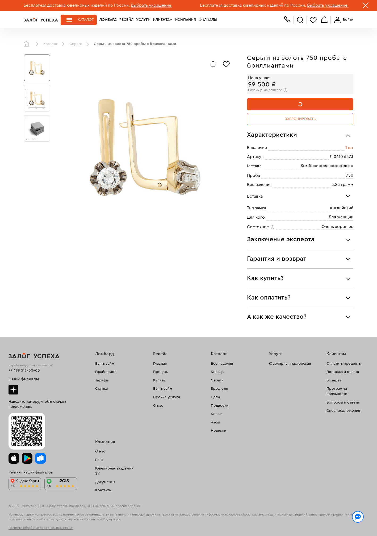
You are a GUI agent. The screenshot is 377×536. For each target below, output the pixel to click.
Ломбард (108, 20)
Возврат (333, 380)
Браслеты (219, 388)
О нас (158, 406)
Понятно (331, 523)
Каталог (86, 20)
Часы (215, 422)
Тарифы (102, 380)
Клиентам (163, 20)
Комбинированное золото (327, 166)
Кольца (217, 372)
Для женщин (341, 217)
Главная (28, 44)
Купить (159, 380)
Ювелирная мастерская (290, 363)
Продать (160, 372)
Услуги (143, 20)
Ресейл (126, 20)
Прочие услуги (166, 397)
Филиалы (208, 20)
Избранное (313, 20)
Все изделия (222, 363)
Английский (341, 208)
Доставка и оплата (342, 372)
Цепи (215, 397)
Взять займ (104, 363)
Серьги (75, 44)
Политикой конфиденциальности (264, 520)
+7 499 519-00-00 (24, 370)
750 (349, 175)
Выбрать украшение (151, 5)
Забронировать (300, 119)
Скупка (101, 388)
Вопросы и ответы (343, 402)
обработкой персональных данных (65, 526)
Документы (105, 482)
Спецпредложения (343, 411)
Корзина (324, 20)
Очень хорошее (337, 227)
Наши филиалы (24, 379)
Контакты (103, 490)
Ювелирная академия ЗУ (114, 471)
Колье (216, 414)
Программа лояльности (336, 391)
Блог (99, 460)
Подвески (219, 406)
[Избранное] (226, 63)
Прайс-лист (105, 372)
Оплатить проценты (343, 363)
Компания (185, 20)
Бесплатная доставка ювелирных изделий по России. (77, 5)
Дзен (13, 389)
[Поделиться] (213, 63)
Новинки (218, 431)
